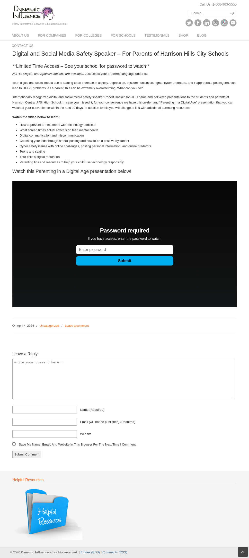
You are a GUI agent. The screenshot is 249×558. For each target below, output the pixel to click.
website (85, 434)
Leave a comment (77, 325)
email (107, 422)
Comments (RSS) (114, 552)
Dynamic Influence (33, 11)
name (92, 410)
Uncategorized (49, 325)
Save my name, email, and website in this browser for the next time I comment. (77, 444)
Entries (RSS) (90, 552)
